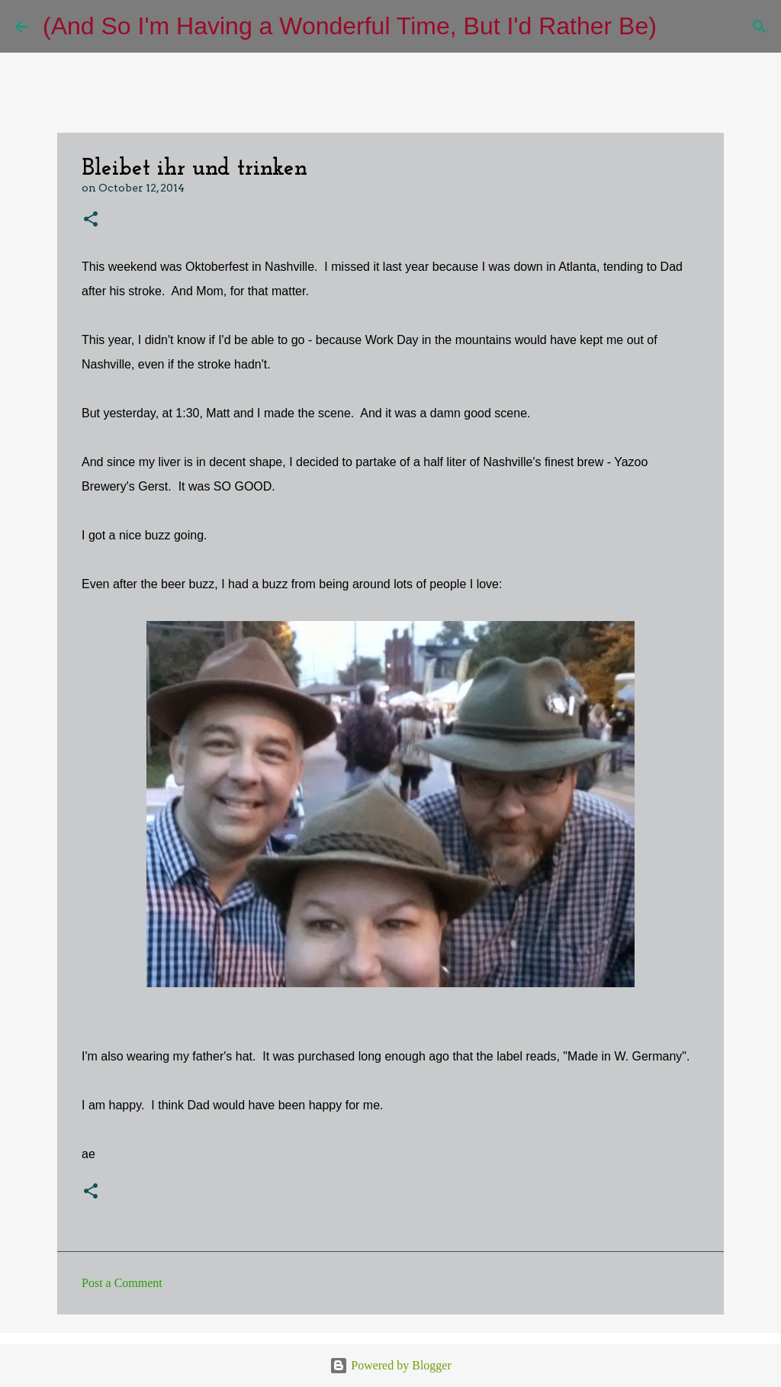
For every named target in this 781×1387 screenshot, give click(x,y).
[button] (91, 220)
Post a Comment (122, 1282)
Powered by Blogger (390, 1365)
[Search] (678, 26)
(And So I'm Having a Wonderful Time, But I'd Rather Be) (350, 26)
